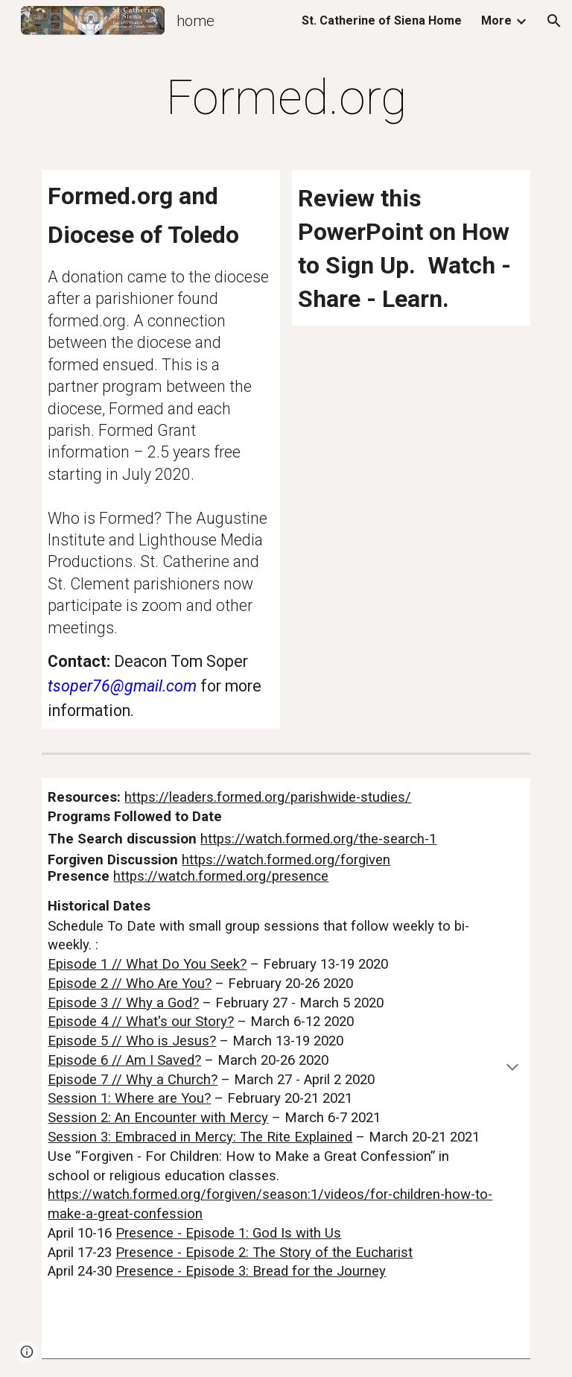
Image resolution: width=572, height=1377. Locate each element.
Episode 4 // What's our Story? (141, 1021)
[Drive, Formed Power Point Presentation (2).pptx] (411, 392)
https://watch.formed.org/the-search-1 (318, 839)
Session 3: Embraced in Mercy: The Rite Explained (200, 1137)
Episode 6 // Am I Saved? (124, 1060)
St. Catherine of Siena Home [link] (382, 20)
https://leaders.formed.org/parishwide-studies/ (267, 797)
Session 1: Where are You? (129, 1098)
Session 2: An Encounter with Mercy (158, 1117)
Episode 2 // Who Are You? (130, 983)
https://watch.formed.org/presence (220, 876)
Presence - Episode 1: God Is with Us (228, 1233)
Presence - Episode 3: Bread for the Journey (250, 1271)
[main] (285, 98)
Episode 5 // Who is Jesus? (132, 1041)
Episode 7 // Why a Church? (132, 1079)
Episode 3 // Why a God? (123, 1003)
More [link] (496, 20)
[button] (554, 21)
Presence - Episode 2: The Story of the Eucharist (264, 1252)
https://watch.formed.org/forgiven (286, 860)
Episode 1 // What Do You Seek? (147, 964)
